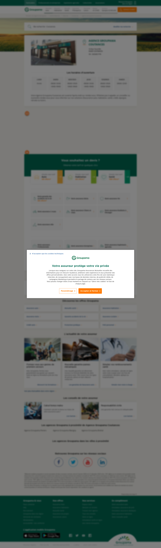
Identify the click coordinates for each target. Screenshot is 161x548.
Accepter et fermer (89, 291)
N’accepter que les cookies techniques (47, 254)
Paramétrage (67, 291)
